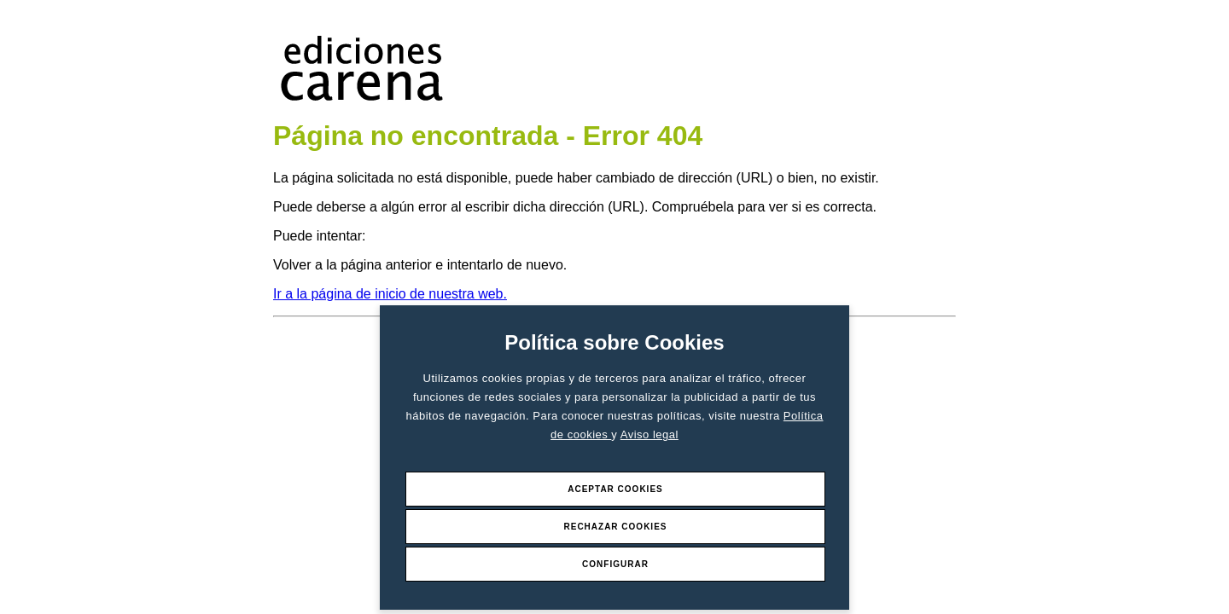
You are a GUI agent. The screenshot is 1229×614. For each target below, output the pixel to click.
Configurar (615, 564)
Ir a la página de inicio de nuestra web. (390, 294)
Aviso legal (649, 434)
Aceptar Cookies (615, 489)
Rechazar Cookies (615, 526)
